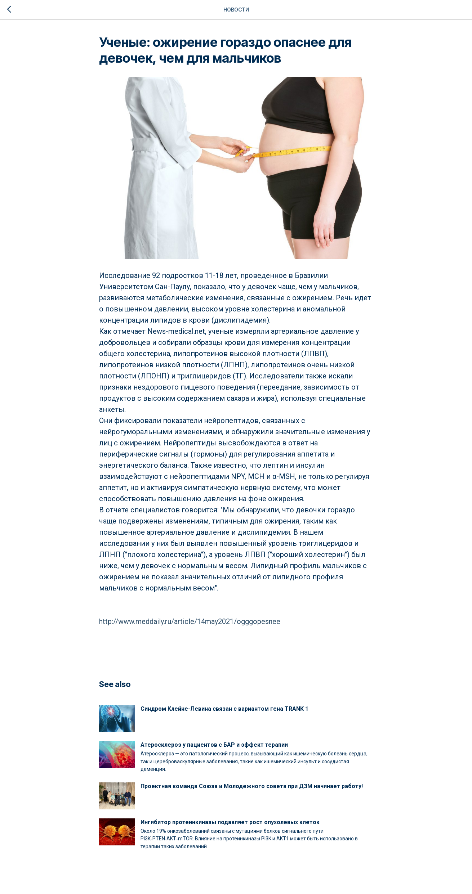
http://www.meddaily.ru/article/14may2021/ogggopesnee (189, 621)
